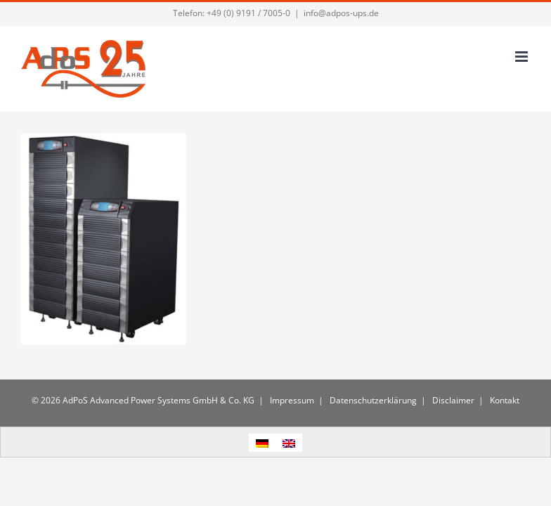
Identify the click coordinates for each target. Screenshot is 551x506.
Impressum (291, 400)
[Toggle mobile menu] (522, 56)
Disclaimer (452, 400)
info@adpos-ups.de (341, 13)
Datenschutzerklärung (372, 400)
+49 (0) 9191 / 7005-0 (248, 13)
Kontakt (503, 400)
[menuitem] (262, 442)
